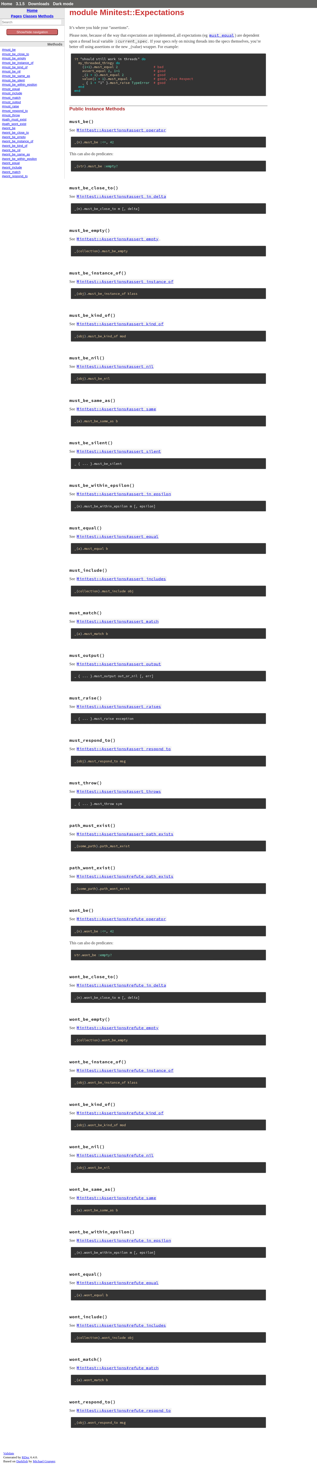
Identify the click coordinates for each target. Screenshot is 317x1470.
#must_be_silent (13, 80)
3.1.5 (20, 4)
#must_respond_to (15, 111)
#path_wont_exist (14, 124)
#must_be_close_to (15, 54)
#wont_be (9, 128)
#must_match (11, 98)
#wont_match (11, 172)
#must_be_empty (14, 58)
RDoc (25, 1457)
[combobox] (31, 22)
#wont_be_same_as (16, 154)
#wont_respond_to (15, 176)
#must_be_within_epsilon (19, 84)
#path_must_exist (14, 119)
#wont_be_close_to (15, 132)
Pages (16, 16)
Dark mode (63, 4)
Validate (8, 1453)
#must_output (11, 102)
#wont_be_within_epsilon (19, 159)
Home (6, 4)
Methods (45, 16)
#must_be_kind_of (14, 67)
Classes (30, 16)
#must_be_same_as (16, 76)
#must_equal (11, 89)
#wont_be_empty (14, 137)
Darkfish (22, 1461)
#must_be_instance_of (17, 63)
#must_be (9, 49)
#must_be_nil (11, 71)
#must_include (12, 93)
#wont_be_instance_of (17, 141)
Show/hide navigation (32, 32)
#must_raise (10, 106)
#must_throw (11, 115)
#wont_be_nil (11, 150)
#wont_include (12, 167)
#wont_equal (11, 163)
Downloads (38, 4)
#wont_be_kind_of (14, 146)
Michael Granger (44, 1461)
